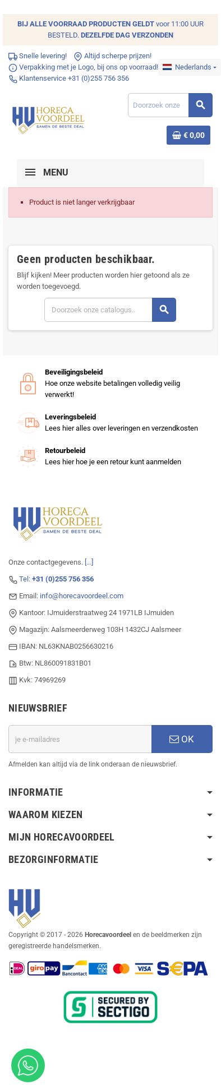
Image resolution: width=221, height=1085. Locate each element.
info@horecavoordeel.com (81, 596)
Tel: (56, 579)
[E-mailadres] (79, 739)
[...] (89, 562)
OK (181, 739)
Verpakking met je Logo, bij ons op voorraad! (83, 67)
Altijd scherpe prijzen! (112, 56)
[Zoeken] (170, 105)
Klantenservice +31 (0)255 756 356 (68, 78)
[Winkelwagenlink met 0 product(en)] (188, 135)
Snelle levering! (37, 56)
